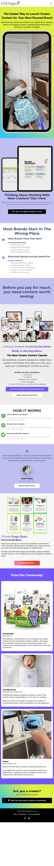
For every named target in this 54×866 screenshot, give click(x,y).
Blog (15, 814)
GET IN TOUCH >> (27, 563)
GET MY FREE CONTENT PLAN (27, 212)
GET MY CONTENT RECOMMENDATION (27, 389)
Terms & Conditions (34, 814)
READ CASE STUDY (27, 486)
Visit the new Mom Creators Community (27, 800)
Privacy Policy (22, 814)
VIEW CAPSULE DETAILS (27, 395)
